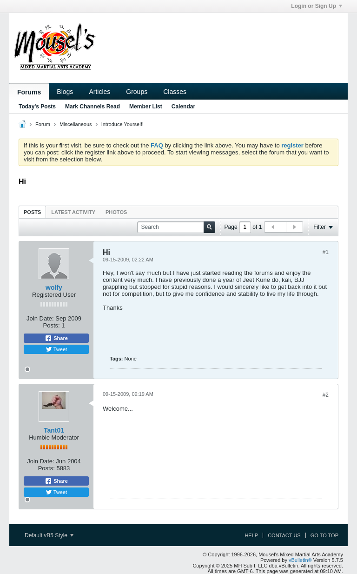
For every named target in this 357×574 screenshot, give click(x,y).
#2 (326, 395)
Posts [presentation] (32, 212)
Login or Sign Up (316, 6)
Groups (136, 91)
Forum (42, 124)
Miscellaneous (76, 124)
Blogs (65, 91)
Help (251, 535)
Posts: (51, 325)
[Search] (176, 227)
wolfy (54, 287)
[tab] (32, 212)
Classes (174, 91)
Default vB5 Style (49, 535)
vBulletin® (300, 560)
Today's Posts (37, 106)
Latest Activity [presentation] (73, 212)
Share (56, 338)
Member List (145, 106)
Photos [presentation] (116, 212)
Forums (29, 92)
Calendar (183, 106)
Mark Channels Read (92, 106)
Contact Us (284, 535)
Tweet (56, 349)
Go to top (324, 535)
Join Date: (40, 318)
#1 (326, 252)
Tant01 (54, 430)
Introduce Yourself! (122, 124)
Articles (99, 91)
